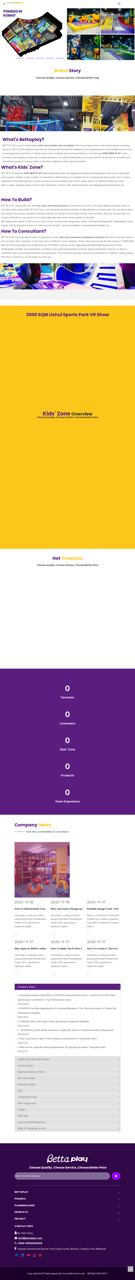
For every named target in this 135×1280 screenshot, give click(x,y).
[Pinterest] (40, 1255)
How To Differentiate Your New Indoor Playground (44, 909)
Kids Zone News (26, 1078)
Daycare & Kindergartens (31, 1122)
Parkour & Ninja (26, 1084)
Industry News (26, 1065)
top (130, 1269)
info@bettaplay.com (30, 1238)
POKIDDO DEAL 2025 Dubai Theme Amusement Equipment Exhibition (53, 1021)
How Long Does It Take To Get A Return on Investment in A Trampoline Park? (57, 1038)
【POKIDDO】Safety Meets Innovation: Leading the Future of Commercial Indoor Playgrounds (65, 1030)
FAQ (20, 1090)
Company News (26, 986)
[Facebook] (17, 1255)
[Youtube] (28, 1255)
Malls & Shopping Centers (32, 1128)
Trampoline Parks (27, 1096)
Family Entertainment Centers (34, 1059)
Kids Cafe (23, 1115)
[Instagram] (34, 1255)
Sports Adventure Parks (31, 1071)
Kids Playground (27, 1103)
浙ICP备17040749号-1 (97, 1273)
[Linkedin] (22, 1255)
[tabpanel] (67, 34)
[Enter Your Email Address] (62, 1176)
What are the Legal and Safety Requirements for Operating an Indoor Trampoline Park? (62, 1047)
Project (21, 1109)
